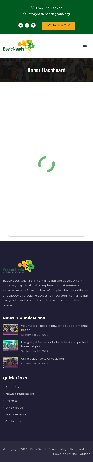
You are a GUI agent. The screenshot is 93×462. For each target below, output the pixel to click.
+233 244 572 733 (46, 8)
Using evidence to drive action (42, 358)
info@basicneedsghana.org (46, 14)
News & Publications (20, 393)
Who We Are (14, 407)
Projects (11, 400)
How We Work (15, 414)
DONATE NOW (58, 25)
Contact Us (13, 421)
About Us (12, 387)
